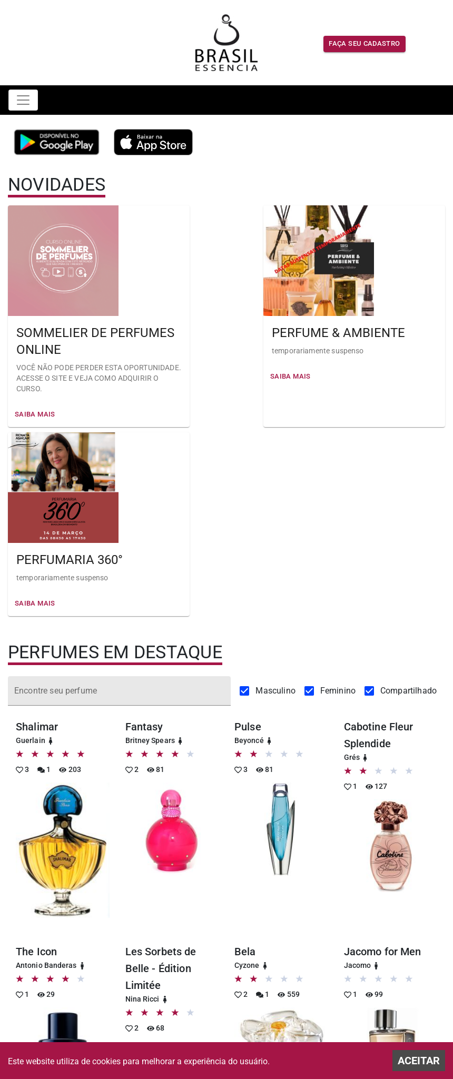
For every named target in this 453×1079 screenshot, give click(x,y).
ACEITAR (419, 1060)
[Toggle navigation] (23, 100)
